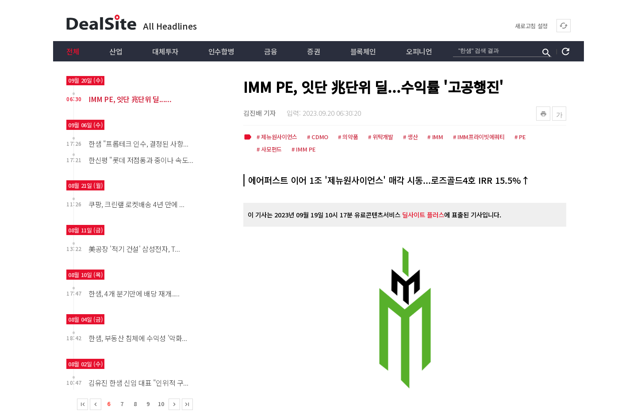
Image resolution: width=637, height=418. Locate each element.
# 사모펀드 (269, 149)
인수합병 (221, 51)
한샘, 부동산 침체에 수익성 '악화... (137, 338)
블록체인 (363, 51)
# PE (520, 137)
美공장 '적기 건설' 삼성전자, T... (134, 248)
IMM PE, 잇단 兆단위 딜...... (129, 99)
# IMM (435, 137)
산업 (115, 51)
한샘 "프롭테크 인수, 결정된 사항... (138, 143)
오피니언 (419, 51)
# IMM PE (303, 149)
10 (161, 403)
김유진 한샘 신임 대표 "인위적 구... (138, 382)
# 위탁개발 (380, 137)
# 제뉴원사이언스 (277, 137)
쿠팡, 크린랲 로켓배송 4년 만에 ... (136, 204)
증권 (313, 51)
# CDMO (317, 137)
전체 (72, 51)
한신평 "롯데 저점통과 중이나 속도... (140, 159)
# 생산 (410, 137)
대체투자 (165, 51)
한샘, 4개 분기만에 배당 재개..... (133, 293)
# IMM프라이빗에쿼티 (479, 137)
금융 (270, 51)
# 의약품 (348, 137)
